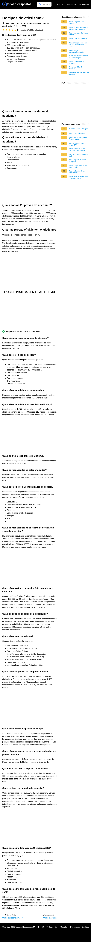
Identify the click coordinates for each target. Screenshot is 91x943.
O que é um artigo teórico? (78, 38)
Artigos (60, 4)
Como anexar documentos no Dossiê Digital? (78, 57)
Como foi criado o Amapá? (78, 129)
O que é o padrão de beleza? (76, 23)
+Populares (84, 4)
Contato (63, 927)
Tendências (71, 4)
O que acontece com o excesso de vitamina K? (77, 150)
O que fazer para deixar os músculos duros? (78, 177)
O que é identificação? (76, 133)
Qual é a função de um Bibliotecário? (76, 172)
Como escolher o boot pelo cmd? (78, 155)
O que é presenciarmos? (12, 918)
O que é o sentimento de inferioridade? (77, 166)
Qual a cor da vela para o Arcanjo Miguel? (77, 138)
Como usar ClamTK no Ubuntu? (76, 68)
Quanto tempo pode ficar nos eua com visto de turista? (77, 44)
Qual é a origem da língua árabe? (78, 34)
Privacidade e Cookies (79, 927)
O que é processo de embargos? (76, 62)
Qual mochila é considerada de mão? (76, 51)
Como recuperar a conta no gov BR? (77, 144)
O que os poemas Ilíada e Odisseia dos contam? (78, 28)
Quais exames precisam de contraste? (78, 73)
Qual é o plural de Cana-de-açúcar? (77, 161)
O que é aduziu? (50, 918)
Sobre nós (53, 927)
